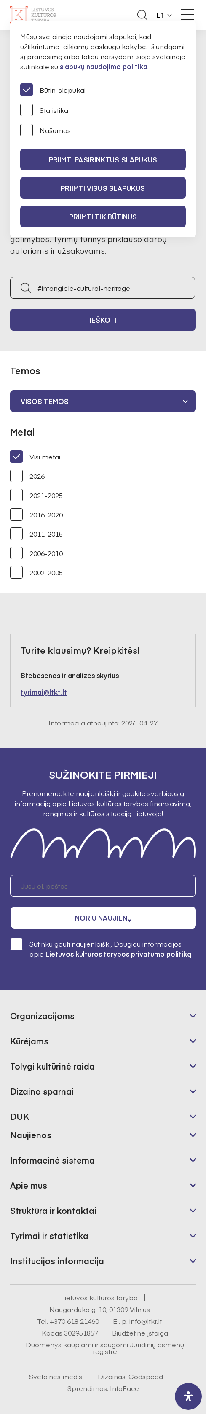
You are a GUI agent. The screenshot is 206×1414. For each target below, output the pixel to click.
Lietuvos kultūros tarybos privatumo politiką (118, 953)
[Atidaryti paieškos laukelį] (142, 15)
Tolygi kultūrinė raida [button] (52, 1066)
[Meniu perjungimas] (187, 14)
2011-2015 (36, 534)
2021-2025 (36, 495)
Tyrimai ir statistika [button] (49, 1235)
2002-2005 (36, 572)
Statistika (44, 110)
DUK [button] (19, 1116)
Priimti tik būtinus (103, 216)
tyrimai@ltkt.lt (44, 692)
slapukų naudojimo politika (103, 66)
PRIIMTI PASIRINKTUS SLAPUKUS (103, 159)
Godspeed (145, 1376)
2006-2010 (36, 553)
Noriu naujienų (103, 917)
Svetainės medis (55, 1376)
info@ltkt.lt (145, 1320)
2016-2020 (36, 514)
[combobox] (103, 401)
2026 (27, 476)
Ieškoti (103, 319)
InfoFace (124, 1388)
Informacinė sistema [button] (52, 1160)
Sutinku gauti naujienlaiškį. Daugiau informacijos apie (100, 948)
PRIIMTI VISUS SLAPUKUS (103, 188)
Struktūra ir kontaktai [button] (53, 1210)
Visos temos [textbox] (45, 401)
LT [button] (160, 15)
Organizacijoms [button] (42, 1015)
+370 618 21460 (74, 1320)
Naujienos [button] (30, 1134)
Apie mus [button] (28, 1185)
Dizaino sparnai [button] (42, 1091)
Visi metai (35, 456)
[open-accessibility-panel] (188, 1396)
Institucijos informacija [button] (57, 1260)
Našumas (45, 130)
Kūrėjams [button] (29, 1040)
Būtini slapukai (53, 90)
